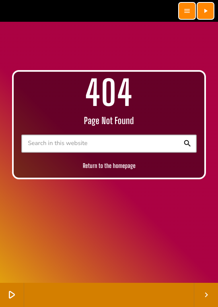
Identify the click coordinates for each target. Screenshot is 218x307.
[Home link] (90, 11)
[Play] (205, 11)
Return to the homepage (109, 166)
